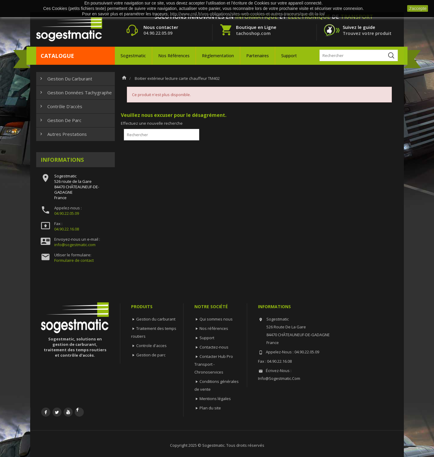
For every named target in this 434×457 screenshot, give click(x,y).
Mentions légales (215, 398)
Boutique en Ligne (256, 27)
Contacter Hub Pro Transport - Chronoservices (213, 364)
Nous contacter (160, 27)
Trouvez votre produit (367, 33)
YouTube (68, 412)
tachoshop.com (253, 33)
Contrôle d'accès (60, 106)
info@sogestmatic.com (75, 244)
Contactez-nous (214, 347)
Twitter (56, 412)
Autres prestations (63, 134)
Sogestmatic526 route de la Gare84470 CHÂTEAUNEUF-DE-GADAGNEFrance (76, 186)
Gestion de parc (60, 120)
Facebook (45, 412)
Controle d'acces (151, 345)
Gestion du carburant (65, 79)
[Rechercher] (358, 55)
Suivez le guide (359, 27)
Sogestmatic (133, 55)
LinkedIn (79, 412)
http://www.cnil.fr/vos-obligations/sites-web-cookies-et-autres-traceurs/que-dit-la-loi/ (247, 13)
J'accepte (417, 8)
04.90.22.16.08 (66, 229)
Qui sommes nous (216, 319)
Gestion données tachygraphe (75, 92)
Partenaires (257, 55)
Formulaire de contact (74, 260)
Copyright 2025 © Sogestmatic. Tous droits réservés (217, 445)
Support (289, 55)
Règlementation (218, 55)
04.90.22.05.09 (66, 213)
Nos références (174, 55)
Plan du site (210, 408)
